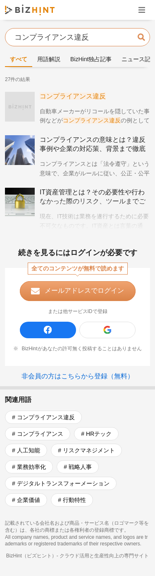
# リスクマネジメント (86, 450)
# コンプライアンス (37, 433)
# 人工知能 (26, 450)
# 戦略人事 (78, 467)
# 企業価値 (26, 500)
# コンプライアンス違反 (43, 417)
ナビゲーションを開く (142, 9)
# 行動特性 (72, 500)
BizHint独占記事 (91, 59)
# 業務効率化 (29, 467)
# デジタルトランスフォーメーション (61, 483)
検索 (141, 37)
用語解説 (48, 59)
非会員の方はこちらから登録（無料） (77, 376)
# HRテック (96, 433)
